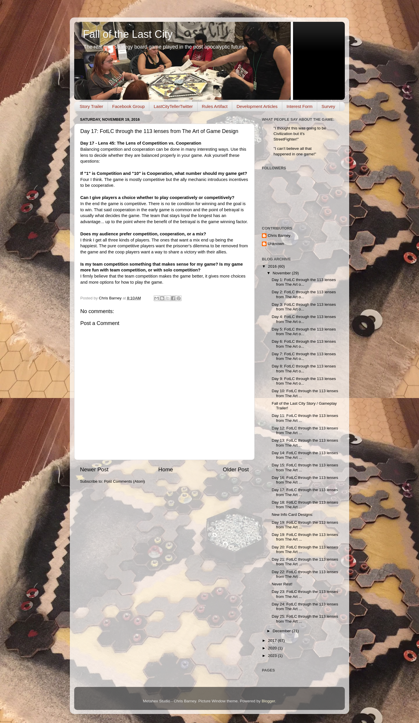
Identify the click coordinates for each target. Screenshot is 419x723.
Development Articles (257, 106)
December (282, 631)
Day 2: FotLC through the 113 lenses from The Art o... (304, 294)
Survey (328, 106)
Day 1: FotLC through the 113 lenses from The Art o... (304, 282)
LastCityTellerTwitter (173, 106)
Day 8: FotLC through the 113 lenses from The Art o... (304, 368)
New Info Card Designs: (292, 514)
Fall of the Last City (128, 34)
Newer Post (94, 469)
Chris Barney (279, 235)
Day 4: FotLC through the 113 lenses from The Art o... (304, 319)
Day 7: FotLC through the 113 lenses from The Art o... (304, 356)
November (282, 273)
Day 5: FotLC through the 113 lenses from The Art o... (304, 331)
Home (165, 469)
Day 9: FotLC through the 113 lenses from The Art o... (304, 381)
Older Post (236, 469)
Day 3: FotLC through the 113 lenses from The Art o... (304, 306)
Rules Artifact (215, 106)
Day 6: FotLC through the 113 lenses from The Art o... (304, 343)
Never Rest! (282, 584)
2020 (273, 648)
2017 (273, 640)
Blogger (268, 701)
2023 (273, 655)
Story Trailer (91, 106)
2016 (273, 266)
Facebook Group (128, 106)
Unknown (276, 243)
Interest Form (300, 106)
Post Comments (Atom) (124, 481)
